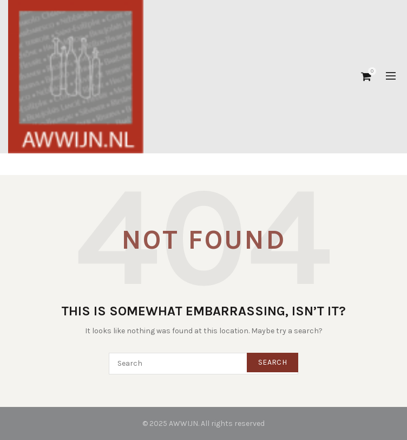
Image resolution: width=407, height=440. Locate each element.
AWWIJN (183, 423)
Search (272, 362)
